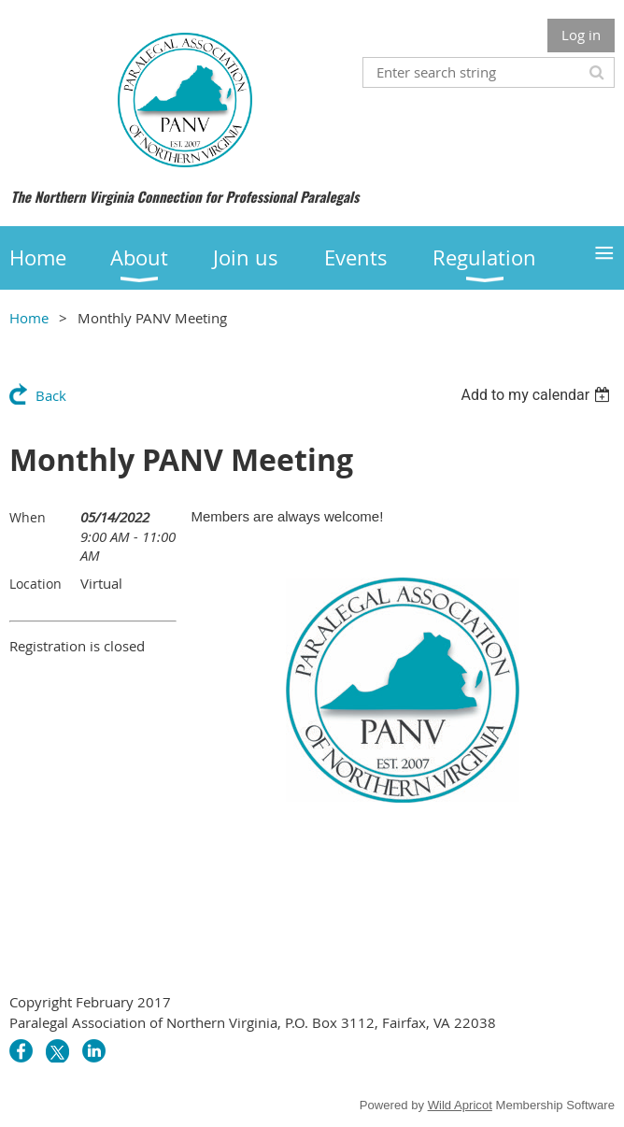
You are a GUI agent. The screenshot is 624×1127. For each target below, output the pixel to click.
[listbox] (538, 395)
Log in (581, 34)
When (27, 517)
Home (29, 317)
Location (35, 583)
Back (50, 395)
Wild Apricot (460, 1105)
